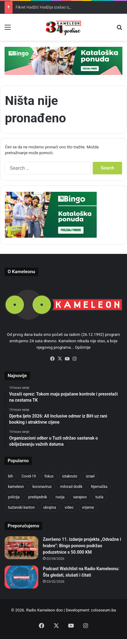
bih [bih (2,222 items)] (10, 476)
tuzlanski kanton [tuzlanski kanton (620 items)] (21, 507)
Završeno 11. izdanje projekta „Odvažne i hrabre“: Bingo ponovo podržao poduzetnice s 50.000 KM (82, 546)
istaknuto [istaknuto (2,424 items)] (69, 476)
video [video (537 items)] (69, 507)
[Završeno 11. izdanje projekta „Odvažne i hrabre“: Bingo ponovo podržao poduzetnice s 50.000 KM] (21, 547)
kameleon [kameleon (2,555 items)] (16, 487)
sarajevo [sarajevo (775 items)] (80, 497)
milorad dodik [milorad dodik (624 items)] (71, 487)
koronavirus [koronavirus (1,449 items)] (41, 487)
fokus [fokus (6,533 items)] (49, 476)
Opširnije (83, 347)
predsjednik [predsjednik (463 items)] (37, 497)
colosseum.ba (103, 610)
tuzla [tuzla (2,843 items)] (99, 497)
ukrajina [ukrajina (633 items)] (49, 507)
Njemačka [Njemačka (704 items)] (99, 487)
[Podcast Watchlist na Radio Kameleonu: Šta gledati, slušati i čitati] (21, 577)
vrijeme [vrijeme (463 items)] (88, 507)
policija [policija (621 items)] (14, 497)
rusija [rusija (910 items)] (60, 497)
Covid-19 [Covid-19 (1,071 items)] (28, 476)
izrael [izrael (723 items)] (90, 476)
